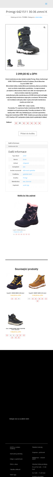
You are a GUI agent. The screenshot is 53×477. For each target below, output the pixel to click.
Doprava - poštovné (38, 452)
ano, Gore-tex (27, 181)
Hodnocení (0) (13, 146)
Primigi (25, 178)
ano (24, 167)
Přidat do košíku (28, 133)
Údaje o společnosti (16, 459)
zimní (24, 156)
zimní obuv (38, 17)
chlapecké (26, 163)
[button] (19, 123)
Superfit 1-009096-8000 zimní (19, 230)
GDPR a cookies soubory (15, 447)
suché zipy (26, 185)
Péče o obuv (14, 464)
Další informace (13, 143)
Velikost (9, 122)
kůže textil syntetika (29, 170)
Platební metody (37, 447)
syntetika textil (27, 174)
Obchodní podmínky (16, 454)
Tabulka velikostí (15, 469)
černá (24, 159)
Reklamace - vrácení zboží (38, 458)
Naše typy (13, 475)
